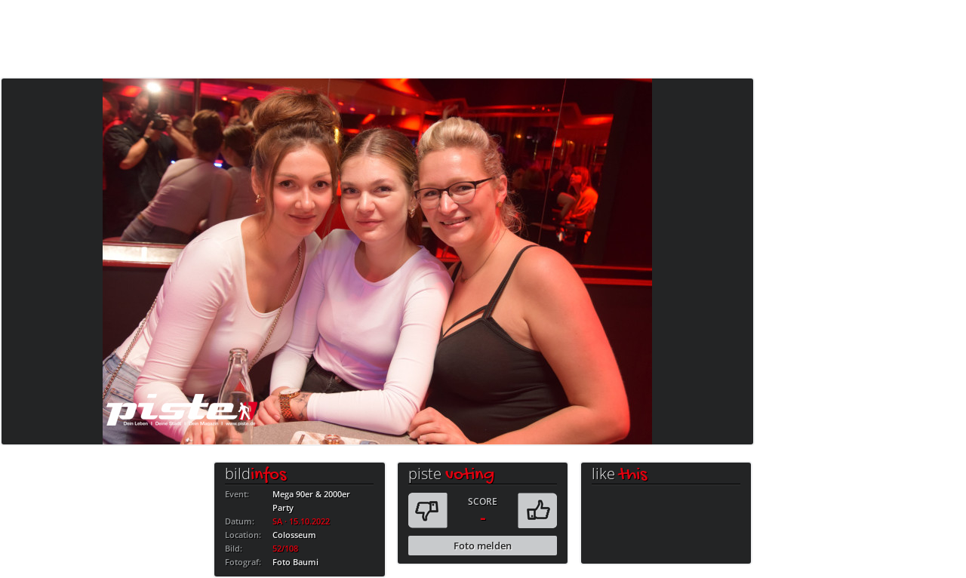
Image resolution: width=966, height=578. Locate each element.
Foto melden (483, 545)
